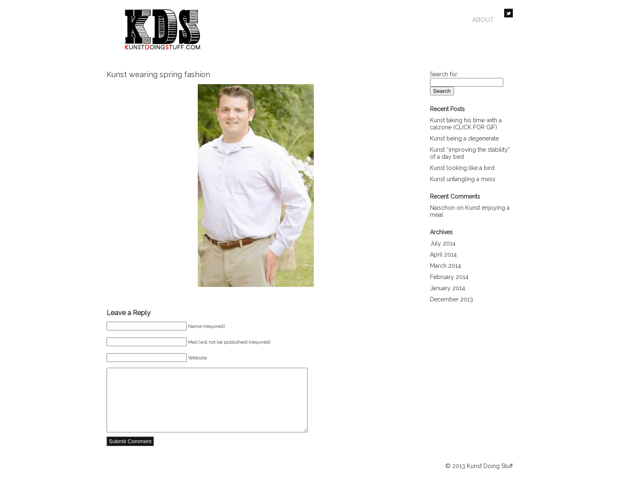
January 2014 (447, 288)
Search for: (444, 74)
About (483, 20)
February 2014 (449, 277)
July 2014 (443, 243)
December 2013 (451, 299)
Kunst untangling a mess (462, 179)
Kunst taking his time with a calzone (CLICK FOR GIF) (466, 124)
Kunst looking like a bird (462, 168)
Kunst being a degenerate (464, 138)
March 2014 (445, 265)
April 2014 (443, 254)
